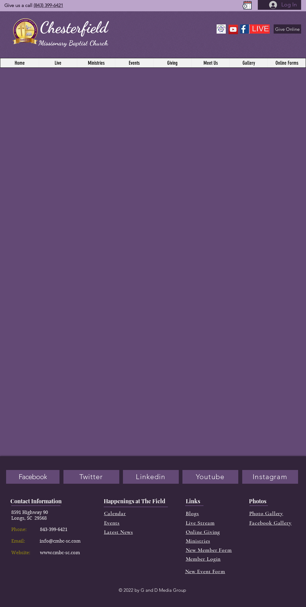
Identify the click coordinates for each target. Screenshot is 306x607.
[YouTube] (233, 29)
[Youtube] (210, 477)
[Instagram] (270, 477)
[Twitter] (91, 477)
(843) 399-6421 (48, 5)
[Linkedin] (151, 477)
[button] (287, 62)
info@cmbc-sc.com (60, 541)
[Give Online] (287, 29)
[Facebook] (32, 477)
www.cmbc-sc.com (60, 552)
